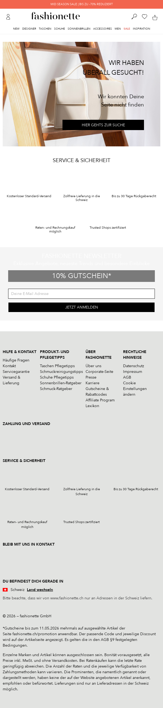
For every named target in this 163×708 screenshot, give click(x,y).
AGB (127, 377)
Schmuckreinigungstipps (61, 371)
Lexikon (92, 405)
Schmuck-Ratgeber (56, 388)
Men (118, 29)
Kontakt (9, 366)
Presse (91, 377)
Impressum (132, 371)
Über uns (93, 366)
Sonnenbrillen (79, 29)
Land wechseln (40, 589)
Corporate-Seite (99, 371)
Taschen (45, 29)
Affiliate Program (100, 400)
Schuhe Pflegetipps (57, 377)
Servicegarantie (16, 371)
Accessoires (102, 29)
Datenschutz (133, 366)
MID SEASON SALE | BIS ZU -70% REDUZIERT (82, 4)
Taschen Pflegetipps (57, 366)
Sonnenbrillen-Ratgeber (61, 383)
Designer (29, 29)
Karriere (92, 383)
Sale (127, 29)
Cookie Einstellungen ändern (135, 388)
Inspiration (141, 29)
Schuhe (59, 29)
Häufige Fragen (16, 360)
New (16, 29)
